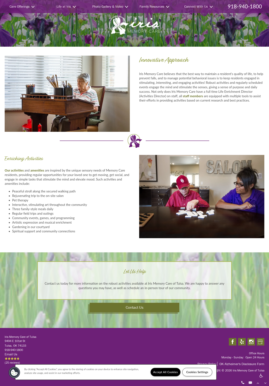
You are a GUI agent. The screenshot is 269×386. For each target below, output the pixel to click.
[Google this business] (260, 342)
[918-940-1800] (243, 382)
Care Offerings (22, 6)
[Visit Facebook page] (232, 342)
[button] (14, 373)
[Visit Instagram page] (251, 342)
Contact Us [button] (134, 307)
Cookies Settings (197, 372)
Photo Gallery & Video (110, 6)
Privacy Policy (206, 364)
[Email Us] (250, 382)
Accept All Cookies (165, 372)
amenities (37, 170)
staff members (193, 96)
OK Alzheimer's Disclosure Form (241, 364)
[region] (116, 372)
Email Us (11, 354)
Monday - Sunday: (232, 357)
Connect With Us (198, 6)
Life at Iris (66, 6)
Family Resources (154, 6)
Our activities (14, 170)
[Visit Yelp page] (242, 342)
